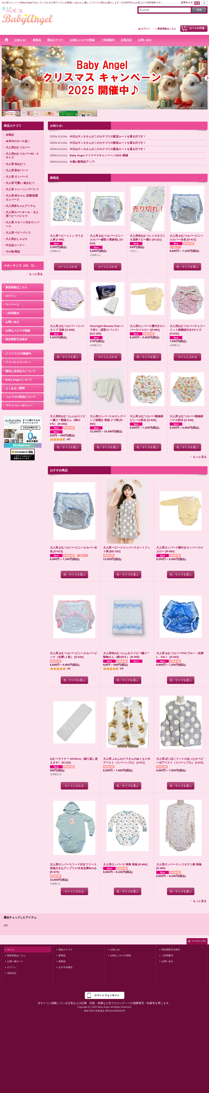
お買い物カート (15, 961)
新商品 (62, 955)
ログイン (145, 28)
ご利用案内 (12, 313)
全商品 (10, 134)
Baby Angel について (18, 379)
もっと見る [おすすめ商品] (199, 901)
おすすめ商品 (65, 967)
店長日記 (11, 973)
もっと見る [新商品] (199, 456)
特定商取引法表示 (16, 339)
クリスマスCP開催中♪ (19, 353)
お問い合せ (12, 322)
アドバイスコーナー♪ (18, 362)
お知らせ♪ (115, 949)
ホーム (10, 949)
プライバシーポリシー (19, 405)
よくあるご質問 (15, 388)
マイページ (12, 304)
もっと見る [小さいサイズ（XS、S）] (36, 274)
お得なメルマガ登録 (17, 330)
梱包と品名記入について (20, 371)
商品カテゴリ (65, 949)
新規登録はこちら (167, 28)
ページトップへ (199, 941)
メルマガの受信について (20, 396)
